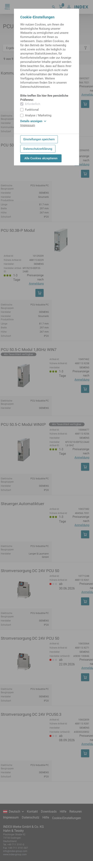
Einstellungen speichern (39, 139)
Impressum (27, 125)
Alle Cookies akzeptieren (40, 158)
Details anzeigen (33, 121)
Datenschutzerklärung (37, 149)
